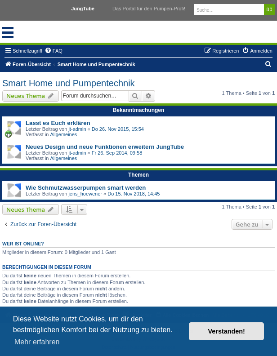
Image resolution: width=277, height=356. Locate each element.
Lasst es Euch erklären (58, 123)
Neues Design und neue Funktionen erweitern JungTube (105, 146)
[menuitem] (54, 50)
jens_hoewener (85, 193)
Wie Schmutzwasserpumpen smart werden (86, 187)
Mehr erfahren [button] (37, 342)
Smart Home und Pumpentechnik (68, 83)
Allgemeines (63, 134)
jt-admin (77, 129)
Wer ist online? (23, 243)
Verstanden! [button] (226, 331)
